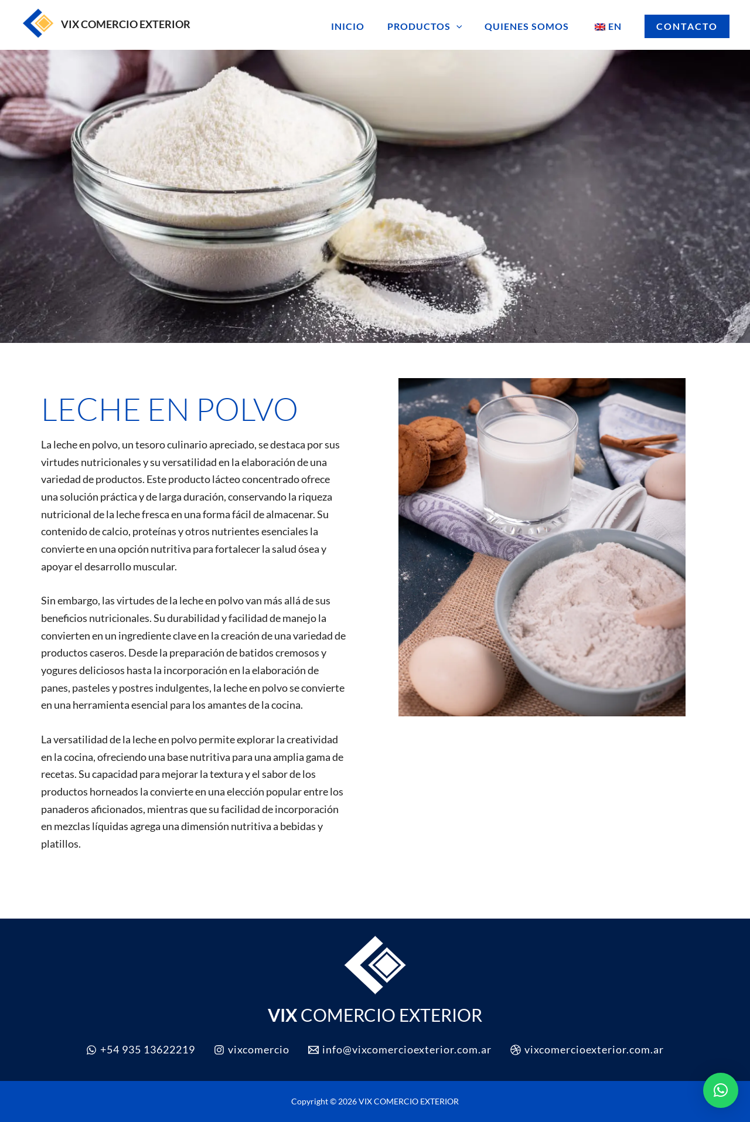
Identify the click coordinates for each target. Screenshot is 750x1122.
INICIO (361, 26)
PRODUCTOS (434, 26)
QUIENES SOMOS (532, 26)
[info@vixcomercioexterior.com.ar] (399, 1049)
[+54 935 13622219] (140, 1049)
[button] (466, 26)
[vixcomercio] (251, 1049)
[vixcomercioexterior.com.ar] (587, 1049)
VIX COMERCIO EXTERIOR (125, 24)
